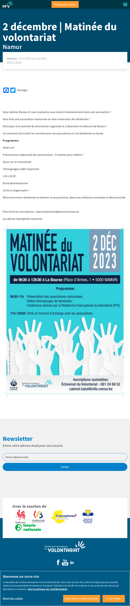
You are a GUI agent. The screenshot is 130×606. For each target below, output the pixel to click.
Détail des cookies (13, 600)
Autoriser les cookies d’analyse (81, 600)
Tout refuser (114, 600)
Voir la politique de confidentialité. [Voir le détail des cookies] (48, 590)
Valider (65, 467)
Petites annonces (65, 4)
